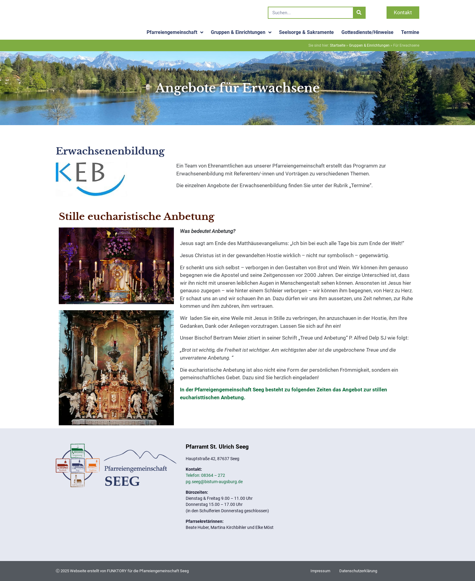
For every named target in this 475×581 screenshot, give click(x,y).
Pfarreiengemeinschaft (175, 32)
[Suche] (359, 12)
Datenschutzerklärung (358, 571)
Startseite (337, 45)
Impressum (320, 571)
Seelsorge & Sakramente (306, 32)
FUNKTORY (117, 571)
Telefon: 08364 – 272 (205, 475)
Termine (410, 32)
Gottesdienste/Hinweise (367, 32)
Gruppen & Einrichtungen (241, 32)
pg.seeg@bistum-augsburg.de (214, 481)
